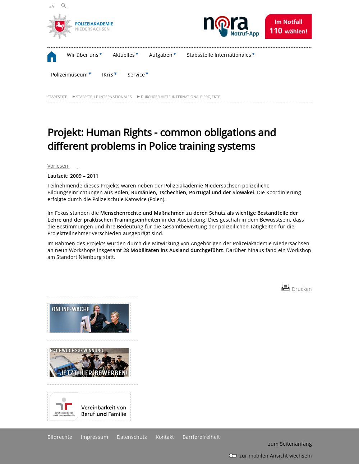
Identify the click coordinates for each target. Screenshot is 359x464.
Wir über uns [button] (82, 54)
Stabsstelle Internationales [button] (219, 54)
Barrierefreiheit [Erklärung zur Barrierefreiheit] (201, 436)
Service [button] (136, 74)
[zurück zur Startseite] (55, 58)
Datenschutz (132, 436)
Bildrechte (59, 436)
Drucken (302, 289)
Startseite (57, 96)
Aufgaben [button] (160, 54)
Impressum (94, 436)
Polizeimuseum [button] (69, 74)
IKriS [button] (107, 74)
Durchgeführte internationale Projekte (180, 96)
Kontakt (165, 436)
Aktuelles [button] (124, 54)
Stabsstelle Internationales (104, 96)
